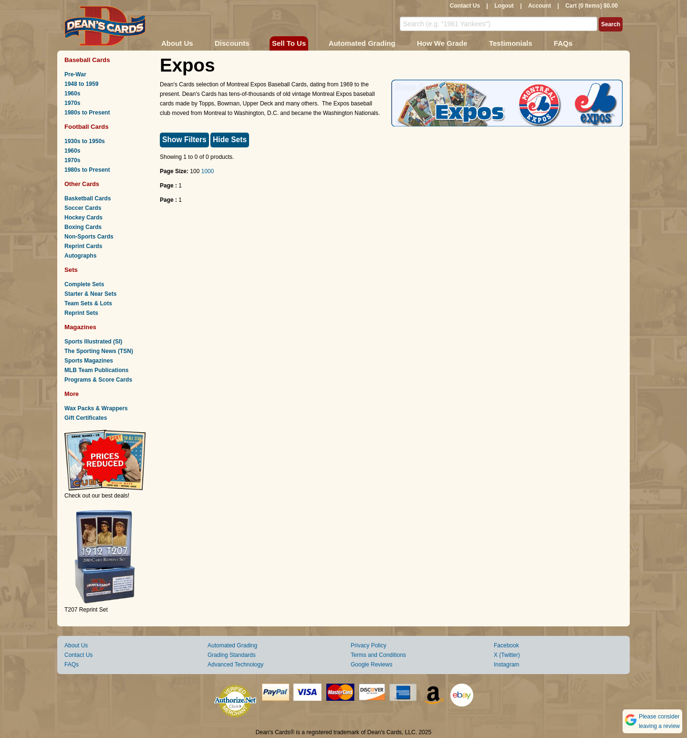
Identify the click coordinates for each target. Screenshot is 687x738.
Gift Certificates (85, 418)
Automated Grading (362, 43)
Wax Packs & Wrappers (96, 408)
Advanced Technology (235, 664)
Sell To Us (289, 43)
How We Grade (442, 43)
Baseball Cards (87, 59)
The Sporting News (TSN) (98, 351)
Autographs (80, 255)
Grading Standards (232, 655)
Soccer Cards (82, 208)
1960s (72, 93)
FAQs (563, 43)
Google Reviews (371, 664)
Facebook (506, 645)
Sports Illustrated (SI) (93, 341)
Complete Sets (84, 284)
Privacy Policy (368, 645)
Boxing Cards (83, 227)
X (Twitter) (507, 655)
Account (539, 5)
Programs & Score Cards (98, 379)
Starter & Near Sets (90, 294)
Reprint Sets (81, 313)
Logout (504, 5)
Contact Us (465, 5)
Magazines (80, 327)
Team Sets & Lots (88, 303)
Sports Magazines (88, 360)
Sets (71, 269)
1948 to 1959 (81, 84)
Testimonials (510, 43)
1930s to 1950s (84, 141)
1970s (72, 103)
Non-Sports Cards (89, 236)
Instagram (506, 664)
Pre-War (75, 74)
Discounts (232, 43)
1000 (207, 171)
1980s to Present (87, 112)
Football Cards (86, 126)
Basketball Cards (87, 198)
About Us (177, 43)
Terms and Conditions (378, 655)
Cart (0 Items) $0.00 (591, 5)
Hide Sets (230, 139)
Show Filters (184, 139)
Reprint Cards (83, 246)
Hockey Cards (83, 217)
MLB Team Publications (96, 370)
